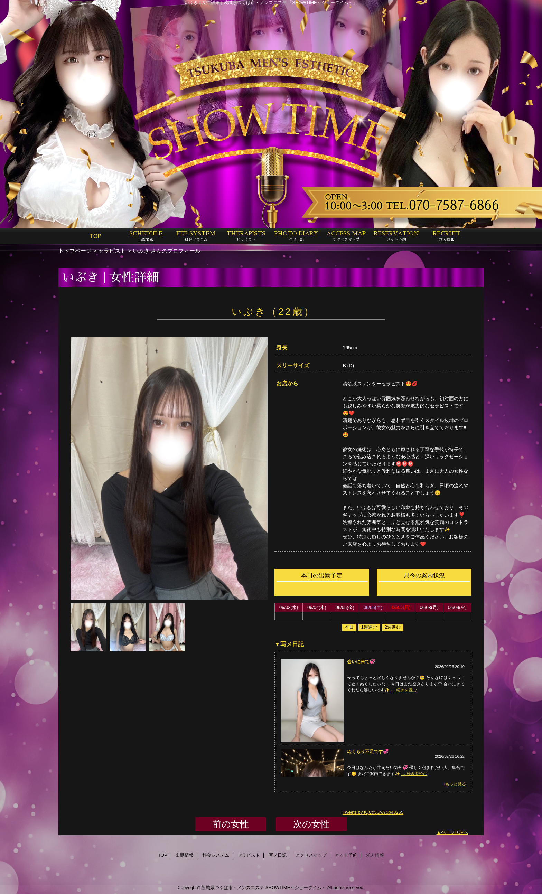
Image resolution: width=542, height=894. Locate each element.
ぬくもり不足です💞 (368, 751)
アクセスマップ (311, 855)
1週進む (369, 627)
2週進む (393, 627)
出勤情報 (185, 855)
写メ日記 (278, 855)
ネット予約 (346, 855)
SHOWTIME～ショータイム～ (295, 887)
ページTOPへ (454, 832)
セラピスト (112, 250)
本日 (349, 627)
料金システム (215, 855)
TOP (95, 236)
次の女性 (311, 824)
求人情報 (375, 855)
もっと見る (455, 784)
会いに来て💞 (361, 661)
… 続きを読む (404, 690)
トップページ (75, 250)
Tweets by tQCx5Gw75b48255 (373, 812)
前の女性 (231, 824)
